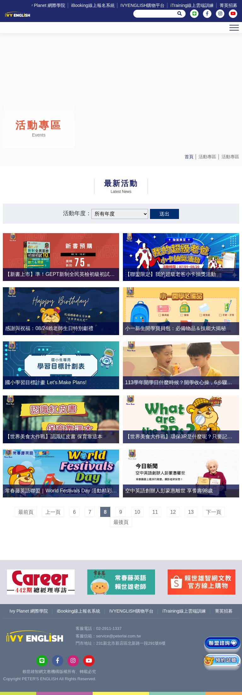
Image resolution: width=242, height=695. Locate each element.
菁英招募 (228, 5)
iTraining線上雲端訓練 (192, 5)
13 (191, 512)
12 (173, 512)
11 (155, 512)
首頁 (189, 156)
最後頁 (121, 522)
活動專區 (207, 156)
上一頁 (52, 512)
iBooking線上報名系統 (93, 5)
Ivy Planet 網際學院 (46, 5)
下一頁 (213, 512)
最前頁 (25, 512)
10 (137, 512)
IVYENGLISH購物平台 (142, 5)
